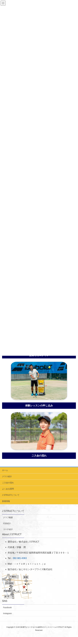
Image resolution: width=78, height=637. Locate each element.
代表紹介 (7, 523)
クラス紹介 (7, 476)
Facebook (7, 607)
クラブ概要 (8, 517)
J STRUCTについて (10, 495)
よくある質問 (8, 489)
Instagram (7, 613)
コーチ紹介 (8, 529)
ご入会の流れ (8, 482)
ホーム (5, 470)
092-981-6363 (20, 558)
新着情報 (6, 501)
